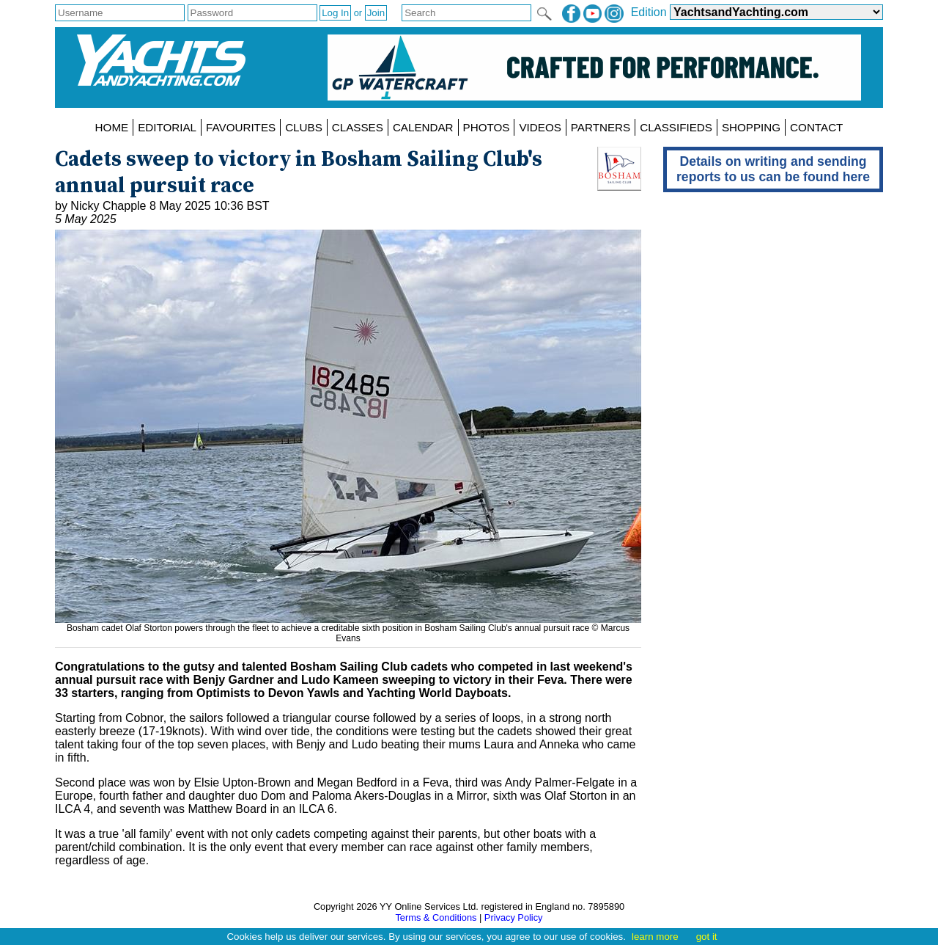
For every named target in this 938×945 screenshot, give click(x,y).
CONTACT (816, 127)
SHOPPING (751, 127)
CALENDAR (423, 127)
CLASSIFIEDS (676, 127)
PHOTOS (486, 127)
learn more (655, 936)
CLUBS (303, 127)
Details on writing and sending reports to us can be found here (773, 169)
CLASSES (357, 127)
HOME (112, 127)
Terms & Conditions (435, 917)
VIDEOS (540, 127)
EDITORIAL (167, 127)
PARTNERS (600, 127)
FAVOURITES (241, 127)
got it (706, 936)
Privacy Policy (513, 917)
